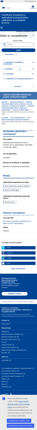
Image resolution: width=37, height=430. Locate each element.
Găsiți (18, 50)
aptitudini (4, 102)
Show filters (9, 54)
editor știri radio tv (9, 202)
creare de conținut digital (20, 110)
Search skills (17, 41)
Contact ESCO (6, 324)
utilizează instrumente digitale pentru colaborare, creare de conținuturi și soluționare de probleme (17, 104)
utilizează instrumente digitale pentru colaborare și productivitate (18, 108)
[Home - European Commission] (16, 7)
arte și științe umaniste (18, 117)
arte (29, 117)
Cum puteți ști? (30, 1)
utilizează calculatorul (17, 102)
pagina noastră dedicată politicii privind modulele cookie (19, 404)
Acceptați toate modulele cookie (19, 421)
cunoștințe (5, 117)
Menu (1, 27)
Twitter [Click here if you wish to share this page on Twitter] (9, 247)
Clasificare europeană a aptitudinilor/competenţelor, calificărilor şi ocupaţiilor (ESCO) (17, 309)
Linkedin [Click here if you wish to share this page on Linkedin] (9, 258)
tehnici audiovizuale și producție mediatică (15, 119)
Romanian (32, 7)
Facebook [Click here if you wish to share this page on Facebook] (9, 253)
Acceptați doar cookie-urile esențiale (20, 425)
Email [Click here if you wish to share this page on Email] (8, 263)
